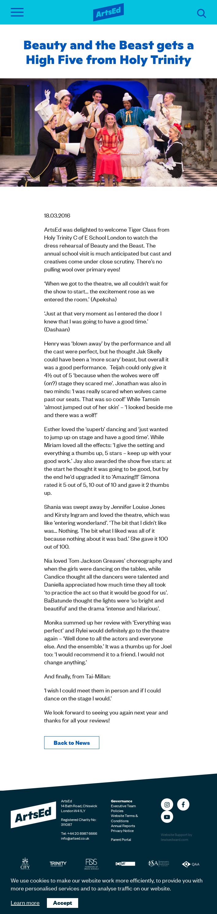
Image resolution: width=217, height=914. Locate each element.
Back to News (72, 742)
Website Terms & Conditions (124, 818)
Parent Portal (121, 839)
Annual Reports (123, 825)
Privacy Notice (122, 830)
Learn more (25, 902)
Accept (62, 902)
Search (201, 13)
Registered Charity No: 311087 (78, 822)
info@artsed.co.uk (75, 838)
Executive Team (123, 805)
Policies (117, 810)
